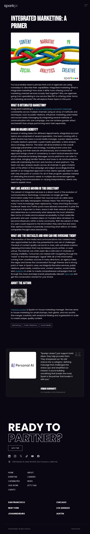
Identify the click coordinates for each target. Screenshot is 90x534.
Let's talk (69, 274)
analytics (19, 271)
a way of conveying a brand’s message (53, 109)
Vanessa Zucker (18, 309)
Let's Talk (15, 448)
